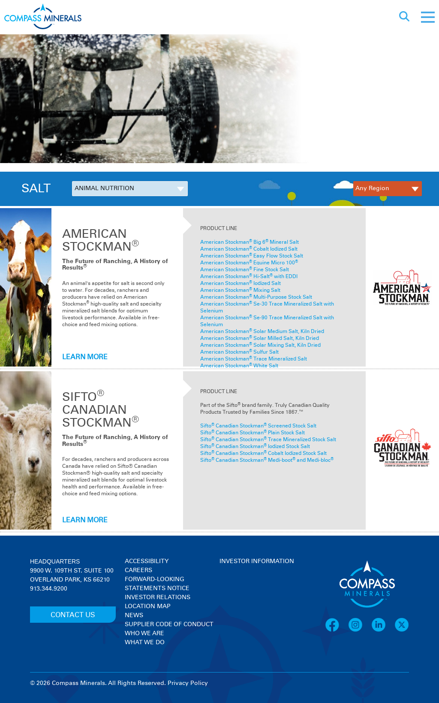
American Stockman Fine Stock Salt (244, 270)
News (134, 615)
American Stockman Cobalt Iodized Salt (249, 249)
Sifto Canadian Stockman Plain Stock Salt (252, 433)
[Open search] (404, 17)
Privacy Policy (188, 683)
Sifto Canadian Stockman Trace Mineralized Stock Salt (268, 439)
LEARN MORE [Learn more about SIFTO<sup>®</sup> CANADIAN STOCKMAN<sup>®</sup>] (85, 520)
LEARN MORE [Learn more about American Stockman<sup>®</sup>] (85, 357)
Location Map (148, 606)
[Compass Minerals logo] (42, 17)
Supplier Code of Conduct (169, 624)
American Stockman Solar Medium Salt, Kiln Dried (262, 331)
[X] (401, 630)
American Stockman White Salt (239, 366)
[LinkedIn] (382, 630)
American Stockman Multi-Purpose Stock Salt (256, 297)
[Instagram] (359, 630)
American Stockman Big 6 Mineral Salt (249, 242)
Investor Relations (157, 597)
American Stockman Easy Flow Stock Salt (251, 256)
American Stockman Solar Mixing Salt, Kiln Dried (260, 345)
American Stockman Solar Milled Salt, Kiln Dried (259, 338)
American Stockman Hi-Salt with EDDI (249, 276)
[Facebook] (336, 630)
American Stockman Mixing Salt (240, 290)
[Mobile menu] (428, 17)
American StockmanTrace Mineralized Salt (253, 359)
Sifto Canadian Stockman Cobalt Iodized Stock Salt (263, 453)
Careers (138, 570)
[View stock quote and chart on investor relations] (259, 598)
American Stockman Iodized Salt (240, 283)
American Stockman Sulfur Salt (239, 352)
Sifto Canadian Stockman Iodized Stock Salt (255, 446)
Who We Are (144, 633)
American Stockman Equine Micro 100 (249, 263)
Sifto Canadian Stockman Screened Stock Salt (258, 426)
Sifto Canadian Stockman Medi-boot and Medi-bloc (267, 460)
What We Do (145, 642)
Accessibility (146, 561)
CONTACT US (73, 615)
